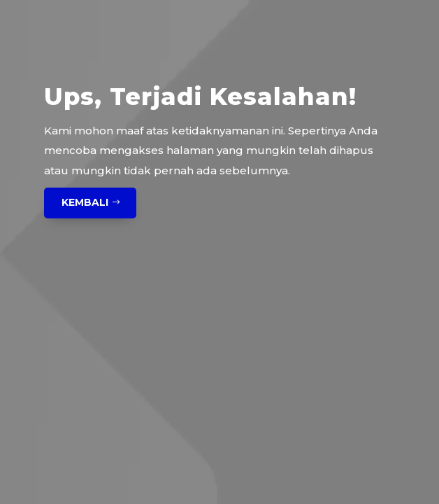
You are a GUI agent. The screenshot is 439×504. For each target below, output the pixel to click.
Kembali (85, 202)
